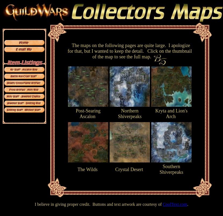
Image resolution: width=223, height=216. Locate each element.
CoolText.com (175, 204)
